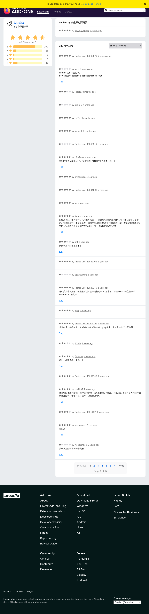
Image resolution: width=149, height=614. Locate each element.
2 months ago (104, 56)
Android (81, 522)
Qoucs (78, 216)
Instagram (83, 558)
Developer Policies (51, 522)
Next (121, 465)
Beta (116, 505)
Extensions (43, 11)
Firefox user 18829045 (86, 288)
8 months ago (89, 92)
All (78, 532)
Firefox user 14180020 (86, 323)
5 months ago (86, 69)
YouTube (82, 564)
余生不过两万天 (82, 30)
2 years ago (85, 310)
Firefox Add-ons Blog (53, 505)
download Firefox (92, 4)
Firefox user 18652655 (86, 376)
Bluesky (81, 574)
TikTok (81, 569)
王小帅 (78, 343)
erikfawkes (80, 177)
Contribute (46, 564)
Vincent (78, 131)
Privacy (7, 591)
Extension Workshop (52, 511)
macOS (81, 511)
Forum (44, 532)
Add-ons (45, 495)
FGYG (77, 118)
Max (77, 69)
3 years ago (96, 30)
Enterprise (119, 517)
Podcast (82, 580)
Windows (82, 505)
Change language (122, 598)
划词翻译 (19, 22)
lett (76, 242)
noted (31, 599)
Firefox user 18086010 (86, 144)
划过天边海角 (81, 274)
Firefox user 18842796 (86, 261)
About (44, 500)
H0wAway (79, 157)
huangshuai (80, 425)
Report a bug (48, 538)
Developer (46, 569)
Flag (61, 81)
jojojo (77, 105)
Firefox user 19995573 (86, 56)
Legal (30, 591)
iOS (79, 516)
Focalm (78, 92)
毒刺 (77, 310)
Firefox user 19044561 (86, 190)
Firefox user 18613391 (85, 412)
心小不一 (79, 356)
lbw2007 (79, 389)
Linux (80, 527)
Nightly (117, 500)
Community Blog (50, 527)
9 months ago (88, 118)
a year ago (103, 144)
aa (76, 203)
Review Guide (48, 543)
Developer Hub (49, 516)
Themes (56, 11)
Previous (81, 465)
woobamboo (81, 445)
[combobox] (125, 10)
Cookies (19, 591)
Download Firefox (88, 500)
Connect (45, 558)
